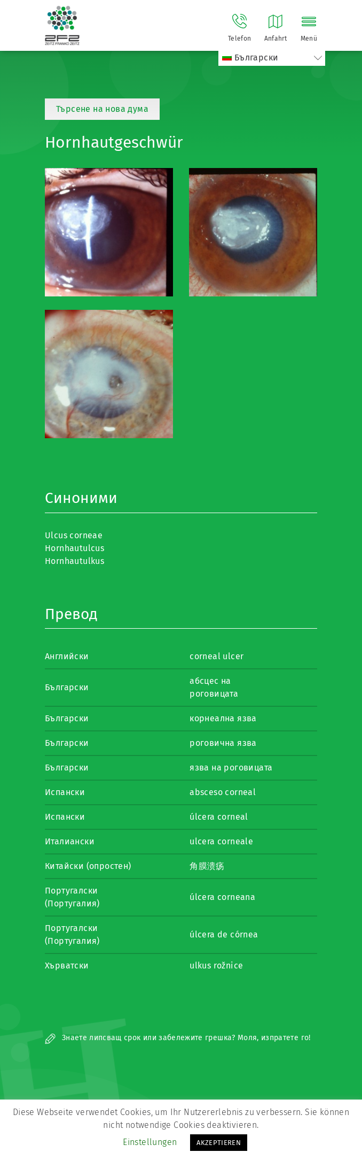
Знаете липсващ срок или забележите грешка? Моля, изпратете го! (178, 1037)
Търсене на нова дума (102, 109)
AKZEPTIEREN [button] (218, 1143)
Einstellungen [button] (150, 1142)
